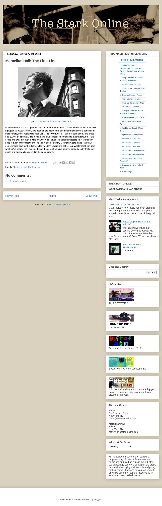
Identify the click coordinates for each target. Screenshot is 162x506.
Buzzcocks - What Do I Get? (133, 150)
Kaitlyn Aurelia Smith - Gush (133, 117)
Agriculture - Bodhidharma (132, 135)
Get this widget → (127, 172)
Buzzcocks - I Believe (131, 143)
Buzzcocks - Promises (131, 147)
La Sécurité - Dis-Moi (130, 107)
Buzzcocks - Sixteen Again (133, 154)
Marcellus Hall (20, 167)
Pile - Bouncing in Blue (131, 99)
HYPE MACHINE (132, 60)
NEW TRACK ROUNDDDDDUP (125, 204)
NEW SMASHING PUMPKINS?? (132, 246)
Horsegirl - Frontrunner (131, 84)
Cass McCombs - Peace (132, 95)
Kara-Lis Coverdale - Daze (133, 103)
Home (52, 195)
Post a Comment (18, 181)
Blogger (97, 499)
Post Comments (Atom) (58, 204)
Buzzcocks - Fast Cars (131, 139)
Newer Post (12, 195)
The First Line (34, 167)
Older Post (92, 195)
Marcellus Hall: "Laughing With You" (54, 121)
